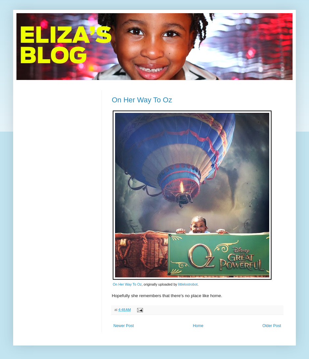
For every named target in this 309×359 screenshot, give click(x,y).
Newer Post (123, 325)
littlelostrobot (188, 284)
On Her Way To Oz (142, 100)
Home (198, 325)
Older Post (271, 325)
